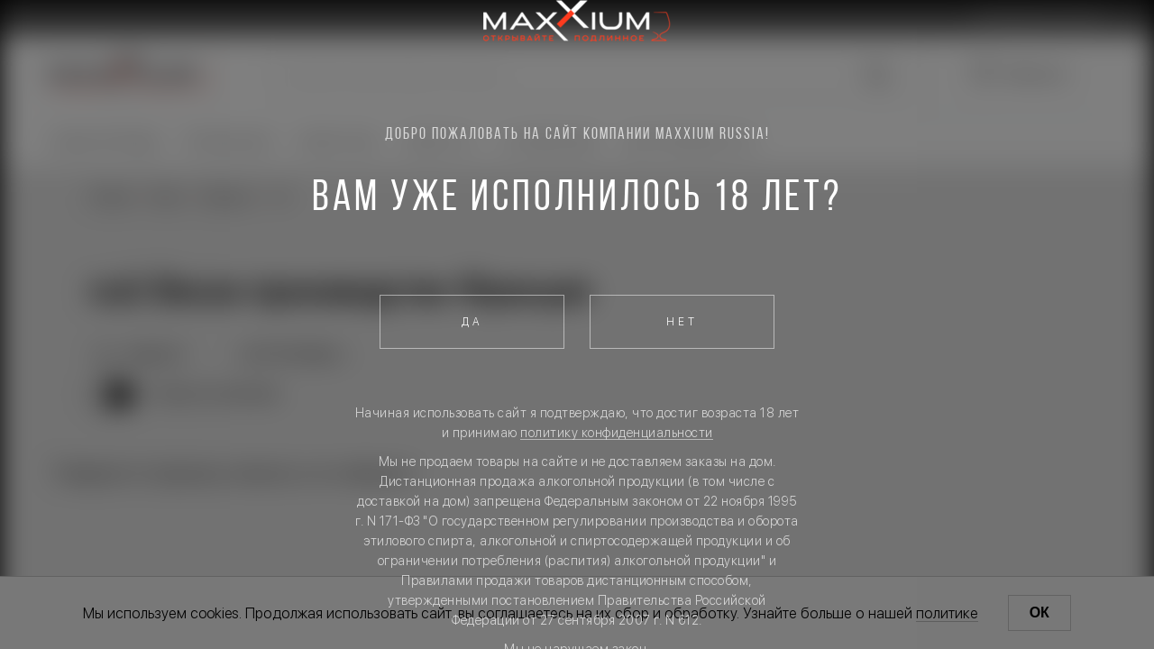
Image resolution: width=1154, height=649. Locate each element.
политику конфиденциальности (616, 432)
